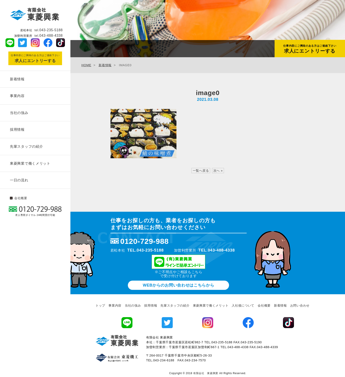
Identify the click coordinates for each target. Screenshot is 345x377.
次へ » (218, 170)
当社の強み (18, 111)
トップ (100, 305)
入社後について (243, 305)
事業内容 (16, 95)
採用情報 (16, 127)
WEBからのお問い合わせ (178, 285)
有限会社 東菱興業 (205, 373)
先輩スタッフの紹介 (25, 144)
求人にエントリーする (310, 48)
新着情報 (16, 79)
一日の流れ (18, 176)
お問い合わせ (300, 305)
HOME (86, 65)
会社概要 (20, 194)
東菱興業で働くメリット (29, 160)
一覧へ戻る (201, 170)
